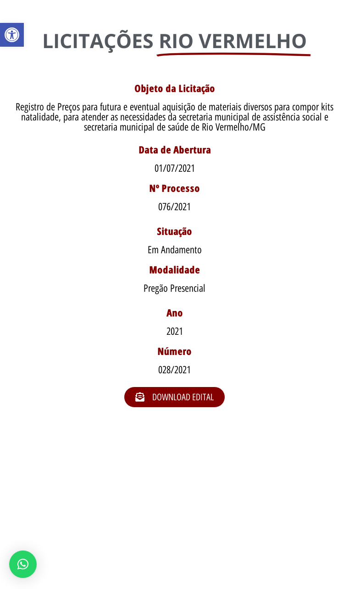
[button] (12, 35)
